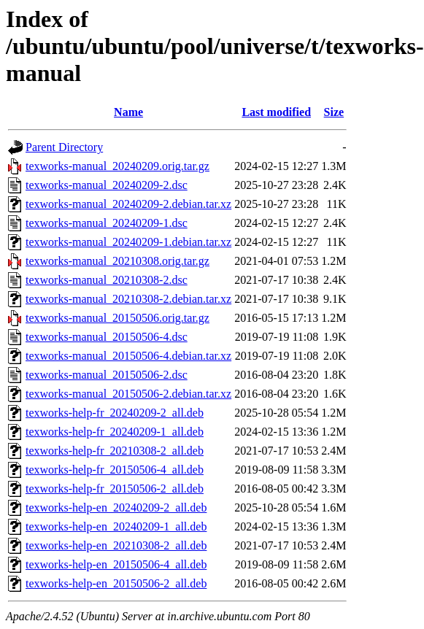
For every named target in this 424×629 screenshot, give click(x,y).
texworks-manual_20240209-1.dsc (107, 223)
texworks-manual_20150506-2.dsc (107, 374)
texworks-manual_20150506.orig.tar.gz (117, 318)
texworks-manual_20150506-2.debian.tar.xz (128, 393)
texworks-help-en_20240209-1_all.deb (116, 526)
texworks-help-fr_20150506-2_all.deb (115, 488)
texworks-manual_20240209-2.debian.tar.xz (128, 204)
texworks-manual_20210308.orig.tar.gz (117, 261)
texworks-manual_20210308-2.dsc (107, 280)
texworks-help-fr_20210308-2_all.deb (115, 450)
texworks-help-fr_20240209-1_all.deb (115, 431)
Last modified (276, 112)
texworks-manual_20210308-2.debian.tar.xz (128, 299)
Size (334, 112)
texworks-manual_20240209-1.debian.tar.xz (128, 242)
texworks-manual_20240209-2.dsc (107, 185)
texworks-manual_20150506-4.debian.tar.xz (128, 356)
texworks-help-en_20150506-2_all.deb (116, 583)
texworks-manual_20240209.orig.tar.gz (117, 166)
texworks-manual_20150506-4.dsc (107, 337)
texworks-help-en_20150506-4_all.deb (116, 564)
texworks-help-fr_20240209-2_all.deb (115, 412)
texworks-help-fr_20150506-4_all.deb (115, 469)
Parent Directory (64, 147)
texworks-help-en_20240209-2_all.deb (116, 507)
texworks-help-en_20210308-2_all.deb (116, 545)
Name (128, 112)
